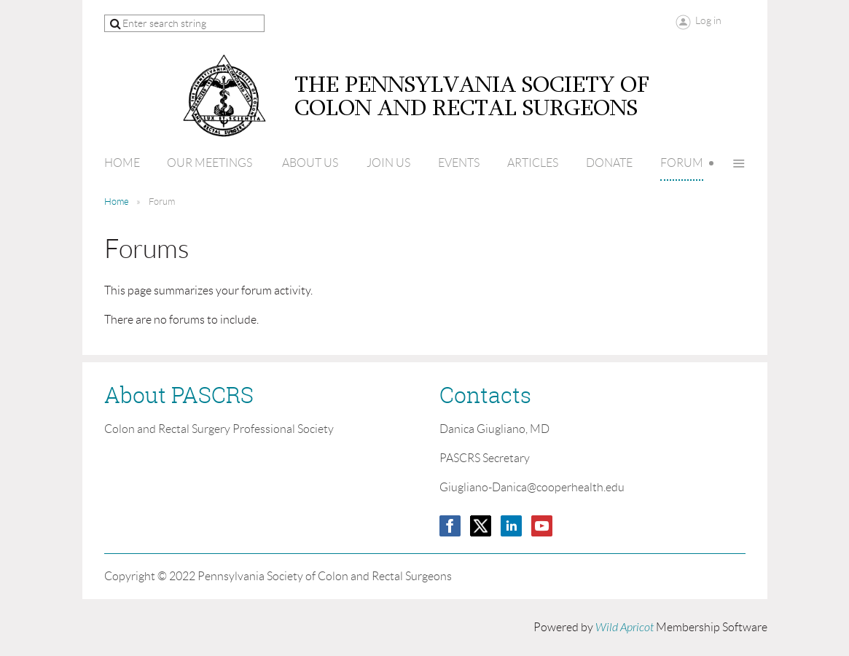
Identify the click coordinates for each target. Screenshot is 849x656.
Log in (708, 20)
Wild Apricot (624, 627)
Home (116, 201)
